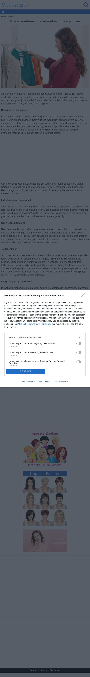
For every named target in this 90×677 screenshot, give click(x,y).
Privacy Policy (61, 381)
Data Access (45, 381)
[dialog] (45, 338)
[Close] (84, 295)
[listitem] (45, 337)
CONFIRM (25, 371)
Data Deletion (28, 381)
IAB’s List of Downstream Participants (34, 324)
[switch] (78, 343)
